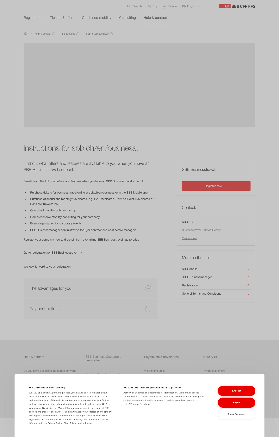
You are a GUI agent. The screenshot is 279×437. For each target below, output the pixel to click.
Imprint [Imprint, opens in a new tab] (88, 429)
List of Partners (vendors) (136, 410)
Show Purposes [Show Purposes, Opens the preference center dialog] (236, 420)
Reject (236, 408)
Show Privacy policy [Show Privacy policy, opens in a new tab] (74, 429)
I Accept (236, 396)
